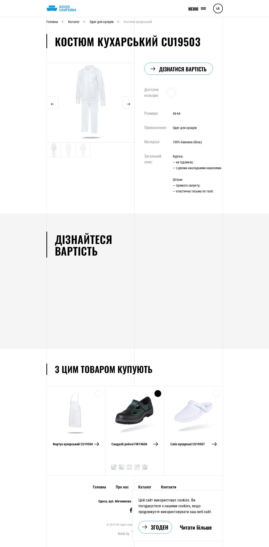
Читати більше (196, 527)
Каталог (144, 487)
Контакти (168, 487)
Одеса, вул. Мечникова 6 (116, 501)
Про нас (122, 487)
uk (218, 8)
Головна (99, 487)
